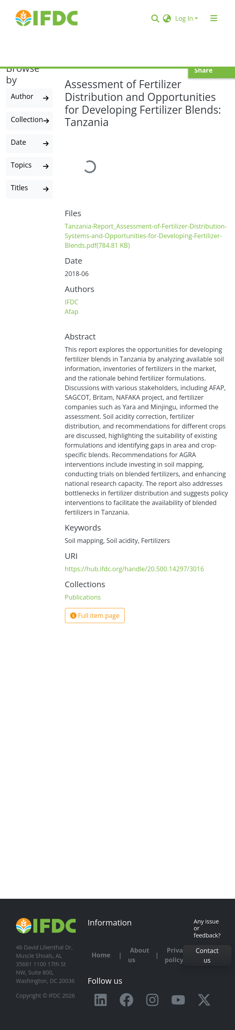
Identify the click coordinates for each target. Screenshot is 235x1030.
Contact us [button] (207, 955)
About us (138, 955)
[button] (167, 18)
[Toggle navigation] (214, 18)
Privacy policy (177, 955)
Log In (184, 18)
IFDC (71, 302)
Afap (71, 311)
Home (101, 955)
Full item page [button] (95, 615)
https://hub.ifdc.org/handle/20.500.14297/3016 (134, 568)
